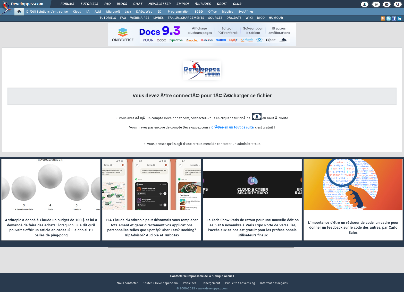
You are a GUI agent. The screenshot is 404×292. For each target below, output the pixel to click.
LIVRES (158, 18)
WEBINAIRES (139, 18)
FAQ (107, 4)
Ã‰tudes (202, 4)
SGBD (199, 12)
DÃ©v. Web (144, 12)
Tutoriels (89, 4)
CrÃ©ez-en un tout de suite (232, 128)
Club (237, 4)
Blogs (122, 4)
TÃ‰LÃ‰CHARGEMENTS (186, 18)
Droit (221, 4)
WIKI (249, 18)
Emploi (182, 4)
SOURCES (215, 18)
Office (212, 12)
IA (87, 12)
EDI (160, 12)
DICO (261, 18)
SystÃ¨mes (246, 12)
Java (128, 12)
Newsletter (159, 4)
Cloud (77, 12)
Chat (138, 4)
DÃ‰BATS (233, 18)
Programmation (178, 12)
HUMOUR (276, 18)
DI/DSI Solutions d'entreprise (47, 12)
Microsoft (113, 12)
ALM (98, 12)
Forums (67, 4)
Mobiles (227, 12)
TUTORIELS (107, 18)
